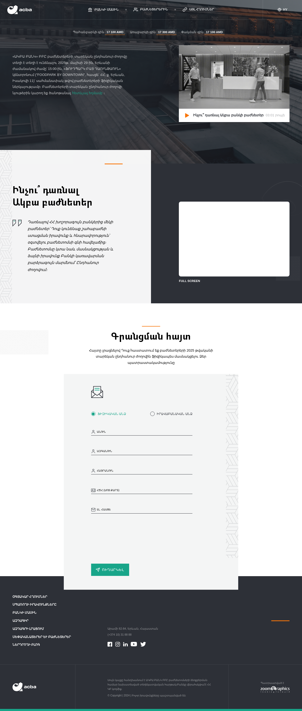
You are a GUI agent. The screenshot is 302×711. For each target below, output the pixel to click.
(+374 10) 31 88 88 (119, 634)
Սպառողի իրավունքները (34, 604)
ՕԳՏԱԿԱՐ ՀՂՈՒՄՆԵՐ (29, 596)
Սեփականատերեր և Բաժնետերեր (41, 636)
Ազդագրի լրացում (28, 628)
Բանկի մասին (24, 612)
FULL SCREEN (189, 280)
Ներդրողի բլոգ (26, 644)
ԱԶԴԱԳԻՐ (20, 620)
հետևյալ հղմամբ (88, 93)
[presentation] (130, 537)
